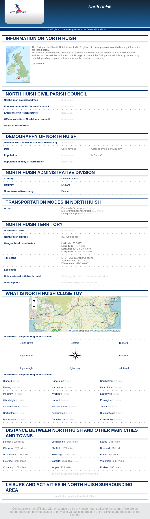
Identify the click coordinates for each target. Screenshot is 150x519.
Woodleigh (9, 400)
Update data (38, 63)
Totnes (104, 406)
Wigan (55, 467)
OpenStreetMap (100, 330)
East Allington (59, 406)
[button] (34, 301)
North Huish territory (34, 224)
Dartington (9, 413)
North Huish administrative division (50, 172)
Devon (64, 191)
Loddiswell (123, 368)
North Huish (100, 7)
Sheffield (56, 448)
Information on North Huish (41, 38)
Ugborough (26, 355)
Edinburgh (57, 454)
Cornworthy (106, 419)
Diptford (75, 343)
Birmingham (58, 441)
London (7, 441)
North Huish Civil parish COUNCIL (46, 93)
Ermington (106, 400)
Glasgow (8, 448)
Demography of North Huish (41, 136)
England (66, 184)
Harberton (57, 387)
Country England (51, 29)
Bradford (105, 448)
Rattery (7, 387)
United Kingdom (70, 178)
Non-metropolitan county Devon (77, 29)
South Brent (26, 343)
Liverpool (8, 461)
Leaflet (73, 330)
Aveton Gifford (11, 406)
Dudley (104, 467)
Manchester (9, 454)
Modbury (8, 393)
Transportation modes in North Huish (53, 202)
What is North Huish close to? (44, 293)
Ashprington (58, 413)
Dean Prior (106, 387)
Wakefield (105, 461)
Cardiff (56, 461)
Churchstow (58, 419)
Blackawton (9, 419)
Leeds (103, 441)
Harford (56, 400)
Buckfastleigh (107, 413)
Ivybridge (57, 393)
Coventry (8, 467)
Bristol (103, 454)
